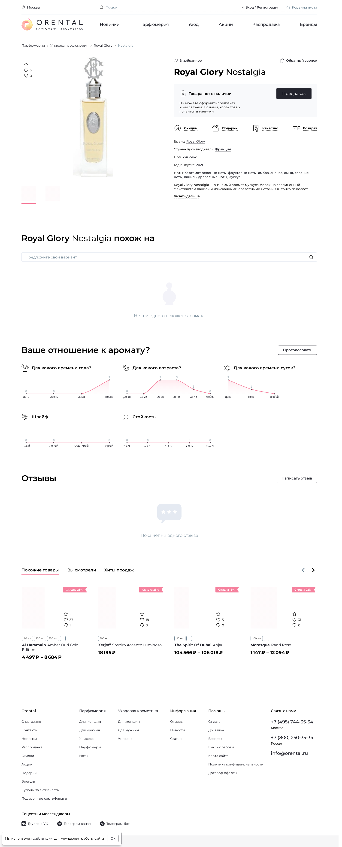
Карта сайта (218, 756)
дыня (288, 173)
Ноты (83, 756)
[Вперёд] (313, 570)
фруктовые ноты (242, 173)
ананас (276, 173)
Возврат (215, 739)
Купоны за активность (40, 790)
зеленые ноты (214, 173)
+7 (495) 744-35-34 (292, 722)
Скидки (27, 756)
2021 (199, 165)
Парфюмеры (90, 747)
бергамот (192, 173)
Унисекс (189, 157)
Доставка (216, 730)
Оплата (214, 721)
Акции (226, 24)
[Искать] (311, 257)
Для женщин (90, 721)
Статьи (176, 739)
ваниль (190, 177)
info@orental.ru (289, 753)
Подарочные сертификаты (44, 798)
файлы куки (43, 838)
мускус (234, 177)
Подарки (29, 773)
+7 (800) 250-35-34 (292, 737)
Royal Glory (195, 141)
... (63, 638)
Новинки (109, 24)
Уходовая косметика (138, 711)
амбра (263, 173)
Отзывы (176, 721)
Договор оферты (222, 773)
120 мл (53, 638)
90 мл (179, 638)
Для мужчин (89, 730)
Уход (193, 24)
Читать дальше (187, 196)
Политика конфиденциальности (235, 764)
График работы (221, 747)
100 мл (40, 638)
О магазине (31, 721)
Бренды (308, 24)
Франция (223, 149)
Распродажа (266, 24)
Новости (177, 730)
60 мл (27, 638)
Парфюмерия (154, 24)
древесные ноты (212, 177)
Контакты (29, 730)
